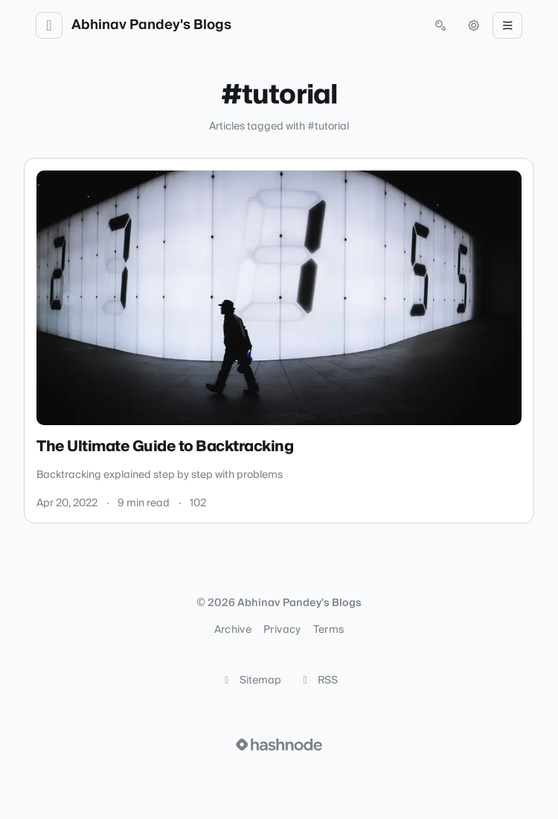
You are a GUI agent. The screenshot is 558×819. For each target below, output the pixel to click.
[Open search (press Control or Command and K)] (440, 25)
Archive (232, 630)
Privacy (282, 630)
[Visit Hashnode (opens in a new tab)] (279, 744)
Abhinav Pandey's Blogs (151, 25)
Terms (328, 630)
